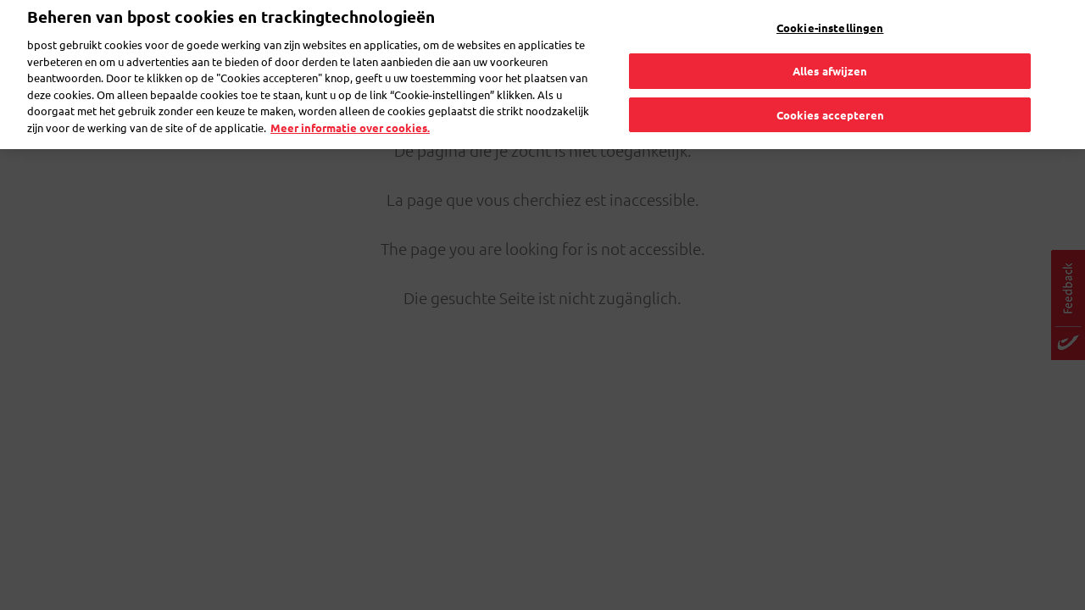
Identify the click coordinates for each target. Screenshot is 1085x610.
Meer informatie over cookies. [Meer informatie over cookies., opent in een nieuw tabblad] (350, 104)
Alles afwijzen (830, 48)
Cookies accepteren (830, 92)
